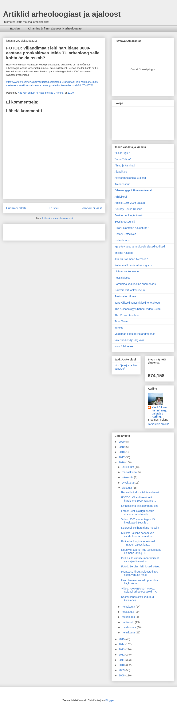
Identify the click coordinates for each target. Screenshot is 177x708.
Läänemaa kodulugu (127, 271)
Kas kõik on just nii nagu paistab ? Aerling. (41, 92)
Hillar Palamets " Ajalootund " (132, 227)
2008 (122, 675)
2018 (122, 451)
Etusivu (15, 28)
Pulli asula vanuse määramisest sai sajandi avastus (140, 560)
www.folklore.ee (124, 346)
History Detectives (125, 233)
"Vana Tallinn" (123, 159)
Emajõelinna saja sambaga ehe (139, 505)
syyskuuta (128, 482)
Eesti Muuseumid (125, 221)
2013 (122, 649)
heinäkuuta (129, 606)
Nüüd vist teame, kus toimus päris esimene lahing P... (141, 551)
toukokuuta (129, 616)
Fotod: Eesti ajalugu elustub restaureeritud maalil (137, 512)
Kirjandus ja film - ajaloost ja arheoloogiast (55, 28)
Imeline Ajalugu (124, 252)
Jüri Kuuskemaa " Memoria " (131, 259)
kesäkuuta (128, 611)
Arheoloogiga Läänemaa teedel (133, 190)
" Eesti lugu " (122, 152)
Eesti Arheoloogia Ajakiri (129, 215)
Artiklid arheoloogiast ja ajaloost (62, 14)
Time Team (121, 321)
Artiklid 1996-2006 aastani (130, 202)
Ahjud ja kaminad (125, 165)
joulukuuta (128, 467)
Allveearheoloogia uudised (130, 177)
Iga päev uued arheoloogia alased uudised (140, 246)
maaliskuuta (129, 627)
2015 (122, 639)
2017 (122, 457)
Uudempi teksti (16, 208)
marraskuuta (129, 472)
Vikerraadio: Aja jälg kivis (129, 340)
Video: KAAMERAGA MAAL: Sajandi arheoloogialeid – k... (139, 590)
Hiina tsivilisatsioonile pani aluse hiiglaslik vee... (140, 582)
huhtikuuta (128, 622)
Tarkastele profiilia (158, 424)
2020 (122, 441)
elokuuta (127, 487)
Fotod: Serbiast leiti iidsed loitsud (140, 566)
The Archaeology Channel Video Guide (138, 308)
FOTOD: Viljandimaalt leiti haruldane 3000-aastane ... (138, 499)
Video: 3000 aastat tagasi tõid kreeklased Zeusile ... (138, 521)
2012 (122, 654)
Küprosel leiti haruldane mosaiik (140, 527)
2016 (122, 462)
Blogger (109, 700)
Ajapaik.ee (121, 171)
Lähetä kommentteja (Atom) (57, 218)
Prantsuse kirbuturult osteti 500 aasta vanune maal (139, 573)
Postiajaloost (122, 277)
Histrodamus (122, 240)
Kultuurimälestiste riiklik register (133, 265)
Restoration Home (125, 296)
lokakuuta (128, 477)
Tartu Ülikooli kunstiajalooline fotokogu (137, 302)
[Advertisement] (28, 231)
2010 (122, 665)
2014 (122, 644)
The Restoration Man (127, 315)
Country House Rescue (128, 209)
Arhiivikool (121, 196)
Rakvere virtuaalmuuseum (130, 290)
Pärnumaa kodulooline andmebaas (135, 284)
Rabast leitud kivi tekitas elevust (140, 492)
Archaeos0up (122, 184)
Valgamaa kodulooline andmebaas (135, 333)
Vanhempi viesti (92, 208)
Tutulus (119, 327)
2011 (122, 659)
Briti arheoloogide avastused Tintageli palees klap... (138, 543)
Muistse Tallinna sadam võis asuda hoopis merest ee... (138, 534)
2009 (122, 670)
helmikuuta (129, 632)
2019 (122, 446)
